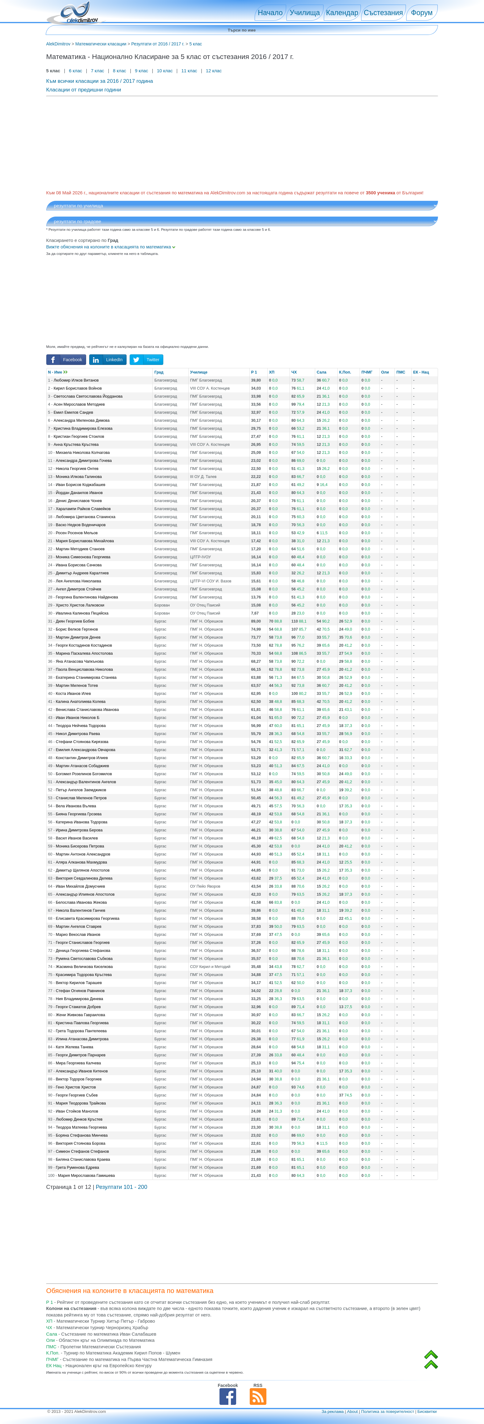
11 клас (189, 70)
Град (158, 372)
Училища (305, 13)
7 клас (97, 70)
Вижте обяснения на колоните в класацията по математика (111, 246)
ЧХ (294, 372)
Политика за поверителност (387, 1411)
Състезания (383, 13)
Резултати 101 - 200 (121, 1187)
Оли (385, 372)
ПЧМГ (367, 372)
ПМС (400, 372)
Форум (421, 13)
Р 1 (254, 372)
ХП (271, 372)
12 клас (214, 70)
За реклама (333, 1411)
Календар (342, 13)
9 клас (141, 70)
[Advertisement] (231, 142)
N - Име (58, 372)
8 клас (119, 70)
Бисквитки (426, 1411)
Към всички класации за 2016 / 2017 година (99, 81)
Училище (198, 372)
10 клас (165, 70)
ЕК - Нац (421, 372)
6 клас (75, 70)
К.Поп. (345, 372)
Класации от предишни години (83, 90)
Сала (321, 372)
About (352, 1411)
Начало (270, 13)
